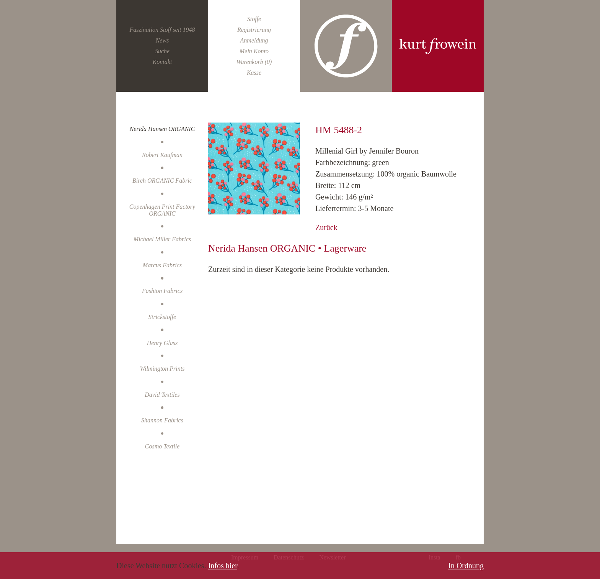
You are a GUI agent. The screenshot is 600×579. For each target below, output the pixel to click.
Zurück (326, 227)
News (162, 40)
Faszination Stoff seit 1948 (162, 29)
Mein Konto (254, 51)
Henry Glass (162, 343)
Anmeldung (254, 40)
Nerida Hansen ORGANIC (162, 129)
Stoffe (254, 19)
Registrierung (254, 29)
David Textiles (162, 394)
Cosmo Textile (162, 446)
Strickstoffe (162, 317)
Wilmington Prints (162, 368)
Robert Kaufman (162, 155)
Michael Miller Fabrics (162, 239)
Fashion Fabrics (162, 291)
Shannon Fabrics (162, 420)
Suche (162, 51)
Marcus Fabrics (162, 265)
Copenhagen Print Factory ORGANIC (162, 210)
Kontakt (162, 62)
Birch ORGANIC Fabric (162, 180)
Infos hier (222, 565)
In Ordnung (466, 565)
